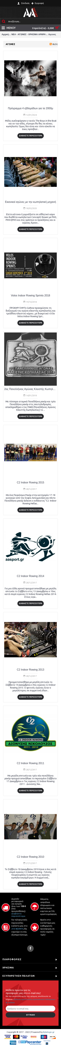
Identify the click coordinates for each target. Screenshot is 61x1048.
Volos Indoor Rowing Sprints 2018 (30, 295)
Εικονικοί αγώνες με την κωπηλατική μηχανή (30, 202)
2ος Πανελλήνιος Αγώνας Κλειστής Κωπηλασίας (30, 389)
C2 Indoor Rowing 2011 (30, 763)
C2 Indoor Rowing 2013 (30, 669)
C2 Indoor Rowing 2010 (30, 856)
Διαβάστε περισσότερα (18, 914)
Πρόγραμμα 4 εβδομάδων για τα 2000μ (30, 108)
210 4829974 (17, 929)
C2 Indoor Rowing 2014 (30, 576)
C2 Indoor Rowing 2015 (30, 482)
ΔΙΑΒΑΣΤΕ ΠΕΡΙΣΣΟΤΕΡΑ (30, 136)
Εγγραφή (30, 1015)
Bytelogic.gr (48, 1032)
